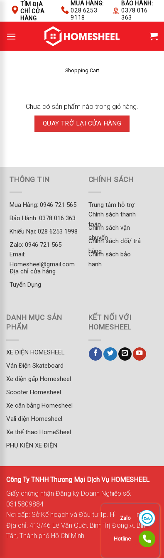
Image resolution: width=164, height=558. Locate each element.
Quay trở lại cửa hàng (82, 123)
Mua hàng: (87, 10)
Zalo (125, 518)
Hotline (122, 539)
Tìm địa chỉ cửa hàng (32, 11)
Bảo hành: (137, 10)
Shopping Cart (82, 70)
